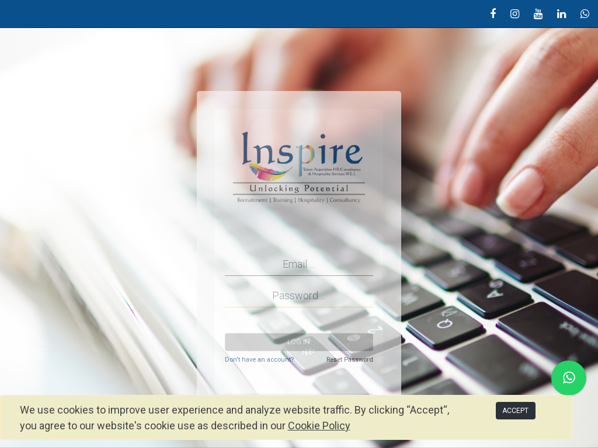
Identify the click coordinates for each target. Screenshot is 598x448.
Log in (298, 342)
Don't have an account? (259, 359)
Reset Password (349, 359)
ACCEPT (515, 411)
